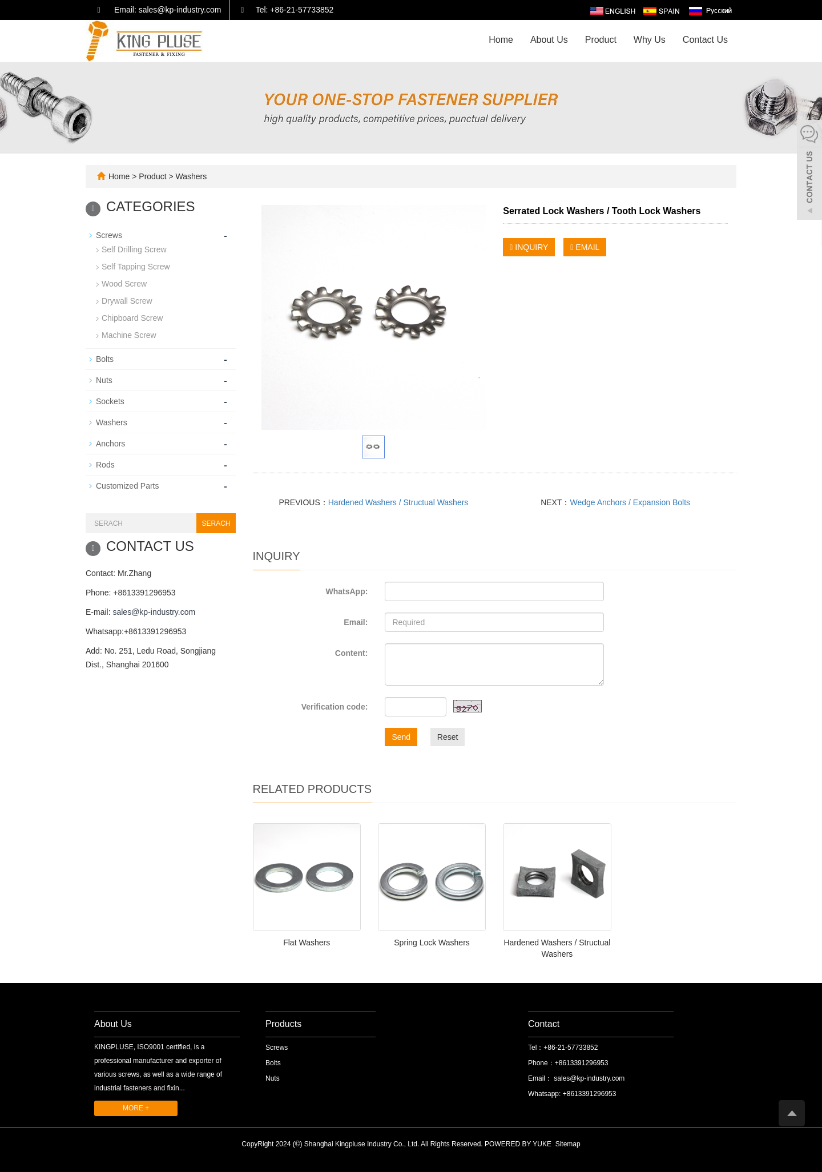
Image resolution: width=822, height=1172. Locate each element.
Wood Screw (124, 283)
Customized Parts (127, 485)
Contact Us (705, 40)
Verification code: (334, 706)
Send (401, 737)
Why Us (650, 40)
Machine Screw (129, 335)
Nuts (104, 380)
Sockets (110, 401)
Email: (356, 622)
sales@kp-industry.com (153, 612)
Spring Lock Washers (432, 942)
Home (501, 40)
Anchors (110, 443)
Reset (447, 737)
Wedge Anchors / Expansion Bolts (630, 502)
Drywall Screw (127, 300)
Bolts (105, 359)
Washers (190, 176)
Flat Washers (306, 942)
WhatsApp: (346, 591)
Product (600, 40)
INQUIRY (529, 247)
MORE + (136, 1108)
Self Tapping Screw (136, 266)
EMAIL (584, 247)
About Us (549, 40)
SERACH (216, 523)
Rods (105, 464)
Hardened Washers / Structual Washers (398, 502)
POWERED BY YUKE (519, 1144)
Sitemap (568, 1144)
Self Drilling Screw (134, 249)
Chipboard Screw (132, 318)
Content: (351, 653)
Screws (109, 235)
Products (283, 1024)
